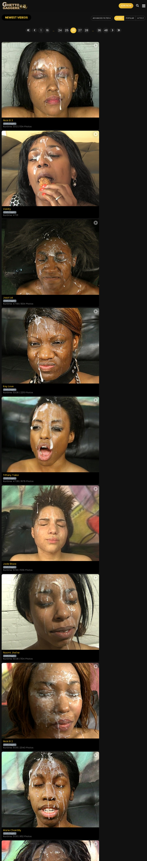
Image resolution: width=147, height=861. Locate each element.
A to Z (140, 18)
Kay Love (81, 169)
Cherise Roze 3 (13, 444)
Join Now (126, 5)
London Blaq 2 (85, 582)
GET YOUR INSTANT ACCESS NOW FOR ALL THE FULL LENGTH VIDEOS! (73, 695)
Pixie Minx (9, 582)
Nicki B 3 (8, 100)
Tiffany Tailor (12, 238)
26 (73, 30)
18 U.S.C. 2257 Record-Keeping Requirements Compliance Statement (73, 836)
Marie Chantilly (13, 376)
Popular (128, 18)
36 (99, 30)
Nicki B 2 (80, 307)
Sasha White (11, 651)
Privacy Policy (64, 843)
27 (80, 30)
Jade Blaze (82, 238)
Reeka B (80, 376)
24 (60, 30)
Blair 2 (7, 513)
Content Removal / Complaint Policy (109, 843)
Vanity (79, 100)
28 (86, 30)
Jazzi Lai (8, 169)
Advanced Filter (96, 18)
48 (106, 30)
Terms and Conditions (45, 843)
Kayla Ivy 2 (82, 513)
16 (47, 30)
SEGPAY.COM (65, 851)
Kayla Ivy (81, 651)
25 (66, 30)
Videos (30, 843)
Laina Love (82, 444)
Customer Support (81, 843)
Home (23, 843)
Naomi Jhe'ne (12, 307)
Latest (116, 18)
